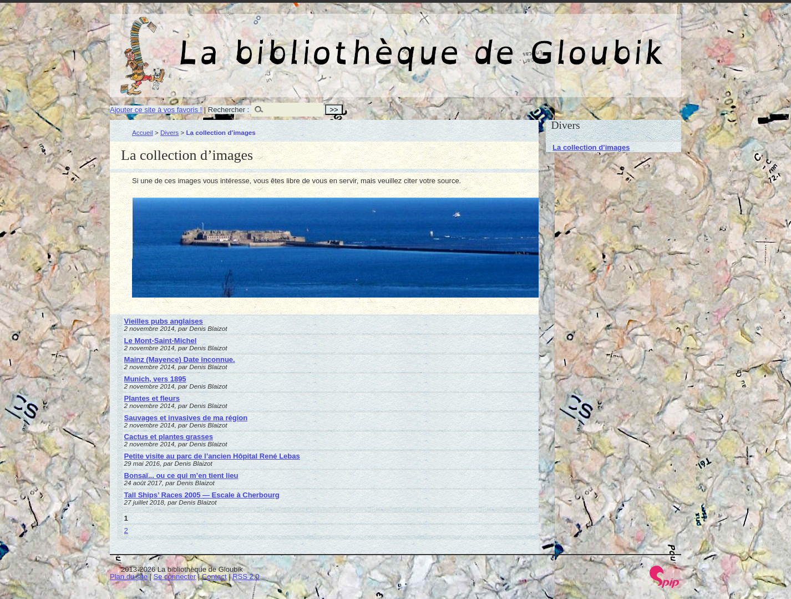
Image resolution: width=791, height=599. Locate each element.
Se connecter (175, 576)
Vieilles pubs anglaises (163, 321)
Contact (214, 576)
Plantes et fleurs (152, 398)
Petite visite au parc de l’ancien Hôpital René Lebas (212, 456)
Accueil (142, 132)
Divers (169, 132)
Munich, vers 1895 (155, 379)
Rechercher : (228, 109)
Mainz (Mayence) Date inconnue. (179, 359)
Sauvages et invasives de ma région (186, 418)
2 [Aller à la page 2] (126, 530)
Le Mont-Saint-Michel (160, 340)
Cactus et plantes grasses (168, 436)
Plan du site (129, 576)
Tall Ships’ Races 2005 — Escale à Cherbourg (202, 495)
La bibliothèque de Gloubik (513, 43)
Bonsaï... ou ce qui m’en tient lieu (181, 475)
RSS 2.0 (245, 576)
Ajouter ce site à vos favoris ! (156, 109)
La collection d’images (591, 147)
